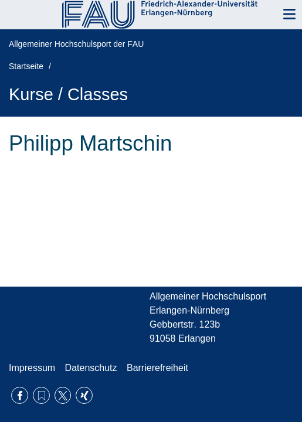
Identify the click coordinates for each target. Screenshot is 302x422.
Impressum (32, 368)
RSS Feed (41, 395)
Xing (84, 395)
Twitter (63, 395)
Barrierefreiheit (157, 368)
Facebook (19, 395)
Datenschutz (91, 368)
